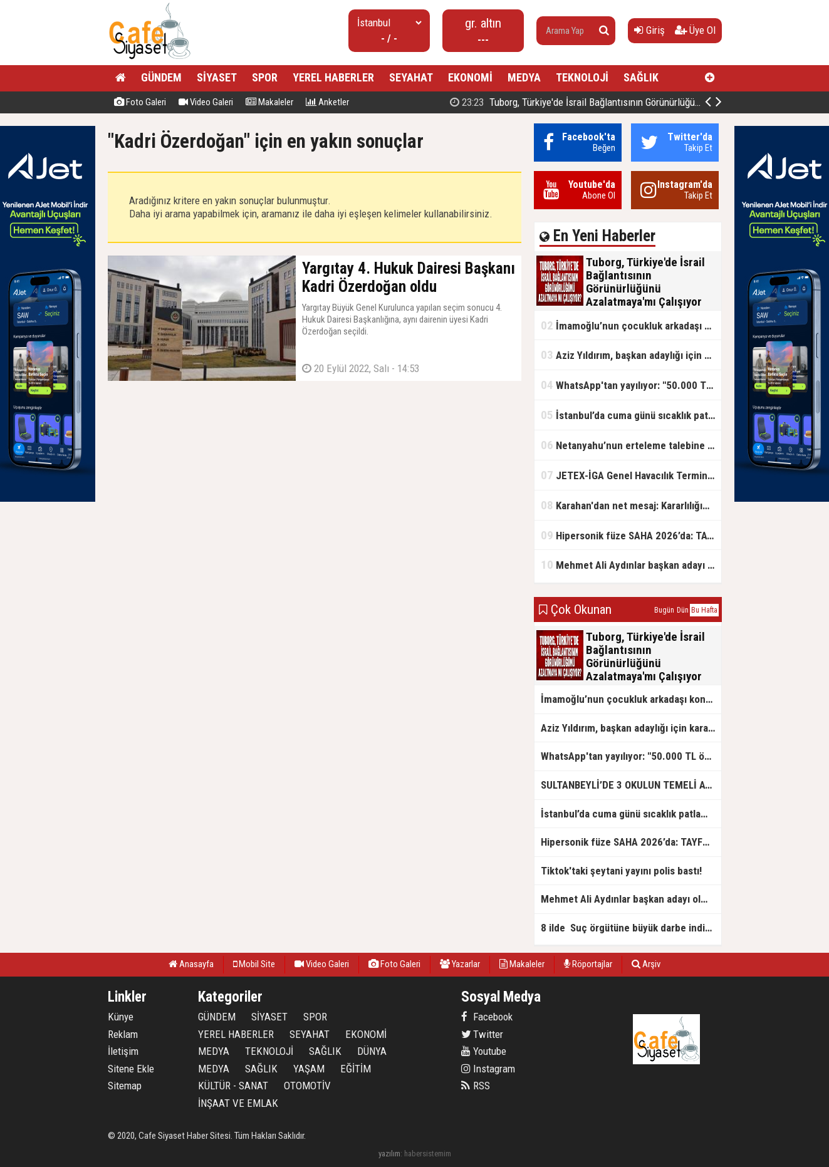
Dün (683, 610)
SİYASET (217, 77)
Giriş (649, 30)
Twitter (482, 1034)
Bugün (664, 610)
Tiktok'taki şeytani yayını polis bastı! (621, 870)
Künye (120, 1016)
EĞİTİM (355, 1068)
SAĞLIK (641, 77)
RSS (475, 1085)
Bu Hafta (704, 610)
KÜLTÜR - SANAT (233, 1085)
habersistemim (427, 1153)
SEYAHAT (411, 77)
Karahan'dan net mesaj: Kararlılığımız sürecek (631, 505)
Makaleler (269, 102)
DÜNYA (372, 1051)
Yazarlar (460, 964)
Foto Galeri (140, 102)
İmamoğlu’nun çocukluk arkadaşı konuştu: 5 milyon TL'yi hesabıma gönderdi (631, 325)
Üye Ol (695, 30)
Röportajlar (588, 964)
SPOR (265, 77)
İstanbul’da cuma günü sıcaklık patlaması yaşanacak (631, 415)
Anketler (327, 102)
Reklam (123, 1034)
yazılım (389, 1153)
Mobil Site (254, 964)
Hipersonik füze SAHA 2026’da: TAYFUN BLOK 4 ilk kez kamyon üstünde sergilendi (631, 535)
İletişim (123, 1051)
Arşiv (646, 964)
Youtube (483, 1051)
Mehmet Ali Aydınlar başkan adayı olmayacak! (631, 565)
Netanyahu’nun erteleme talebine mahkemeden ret (631, 445)
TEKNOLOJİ (582, 77)
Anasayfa (191, 964)
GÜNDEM (161, 77)
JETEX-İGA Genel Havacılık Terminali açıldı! (631, 475)
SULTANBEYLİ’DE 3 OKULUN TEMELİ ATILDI (631, 785)
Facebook (487, 1016)
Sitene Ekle (131, 1068)
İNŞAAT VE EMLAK (238, 1103)
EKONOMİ (470, 77)
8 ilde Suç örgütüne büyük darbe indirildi (631, 927)
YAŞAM (309, 1068)
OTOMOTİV (307, 1085)
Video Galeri (206, 102)
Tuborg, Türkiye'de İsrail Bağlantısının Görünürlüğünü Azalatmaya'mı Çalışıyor (628, 102)
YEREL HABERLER (333, 77)
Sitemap (125, 1085)
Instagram (488, 1068)
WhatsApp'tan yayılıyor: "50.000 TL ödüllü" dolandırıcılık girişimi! (631, 385)
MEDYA (524, 77)
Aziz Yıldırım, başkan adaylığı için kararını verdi (631, 355)
